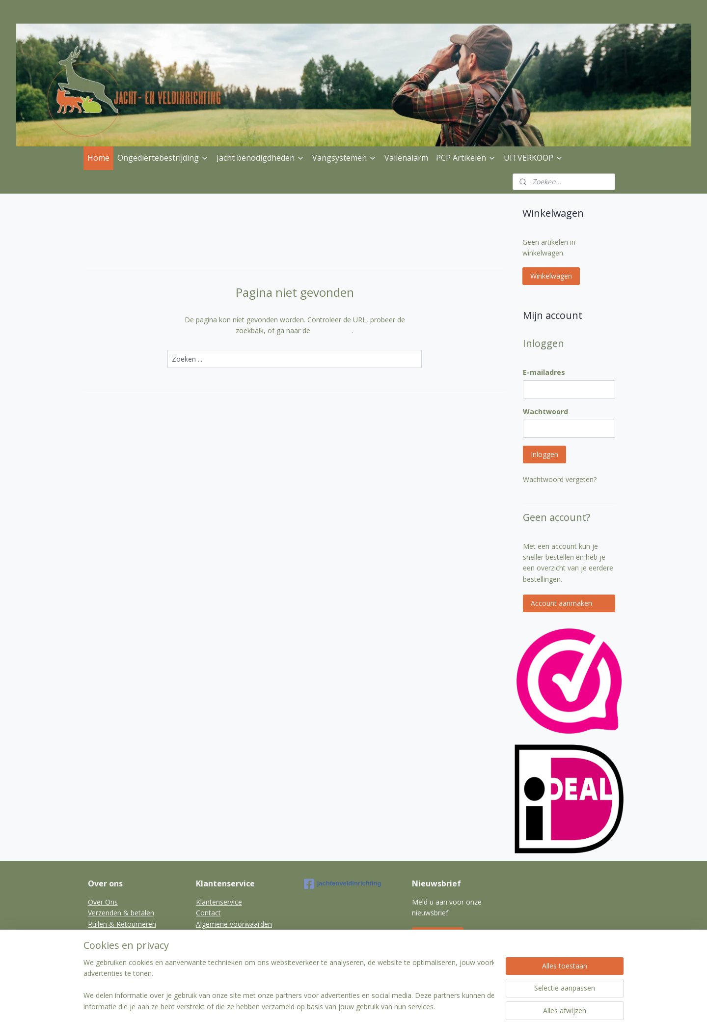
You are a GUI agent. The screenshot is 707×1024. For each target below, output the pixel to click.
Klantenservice (219, 902)
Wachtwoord (545, 411)
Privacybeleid (108, 934)
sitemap (326, 1006)
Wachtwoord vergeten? (560, 479)
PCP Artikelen (466, 157)
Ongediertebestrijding (163, 157)
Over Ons (103, 902)
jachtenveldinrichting (342, 884)
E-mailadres (544, 372)
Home (98, 157)
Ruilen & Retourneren (122, 924)
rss (347, 1006)
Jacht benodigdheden (260, 157)
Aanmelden (438, 935)
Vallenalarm (406, 157)
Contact (208, 912)
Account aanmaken (561, 603)
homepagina (332, 330)
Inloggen (544, 454)
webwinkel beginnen (384, 1006)
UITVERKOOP (533, 157)
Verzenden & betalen (121, 912)
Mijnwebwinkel (470, 1006)
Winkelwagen (551, 276)
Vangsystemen (344, 157)
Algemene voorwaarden (234, 924)
